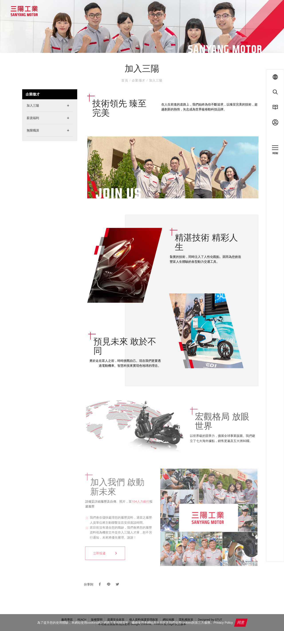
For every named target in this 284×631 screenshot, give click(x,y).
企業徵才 (138, 80)
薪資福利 (33, 118)
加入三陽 (155, 80)
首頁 (125, 80)
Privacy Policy (223, 622)
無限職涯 (33, 130)
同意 (241, 622)
